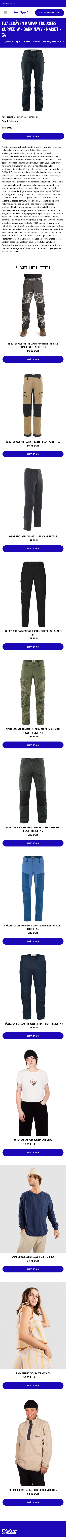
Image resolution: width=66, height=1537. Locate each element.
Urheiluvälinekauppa (50, 12)
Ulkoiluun (18, 116)
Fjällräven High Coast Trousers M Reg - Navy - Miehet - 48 (33, 1023)
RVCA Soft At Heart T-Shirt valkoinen (33, 1140)
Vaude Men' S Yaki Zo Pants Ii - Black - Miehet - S (33, 536)
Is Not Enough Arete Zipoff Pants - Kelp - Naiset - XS (33, 441)
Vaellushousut (30, 116)
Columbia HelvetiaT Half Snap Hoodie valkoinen (33, 1489)
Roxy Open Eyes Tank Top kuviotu (33, 1373)
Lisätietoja (33, 136)
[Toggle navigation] (5, 12)
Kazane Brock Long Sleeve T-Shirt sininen (33, 1256)
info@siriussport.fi (9, 4)
